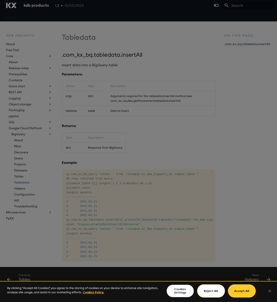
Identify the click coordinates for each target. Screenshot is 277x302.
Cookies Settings (180, 290)
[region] (138, 291)
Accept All (241, 291)
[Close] (270, 291)
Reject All (211, 291)
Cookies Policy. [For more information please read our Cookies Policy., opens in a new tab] (93, 292)
